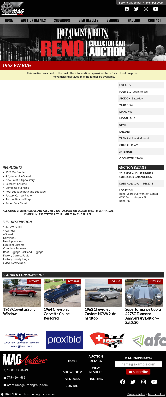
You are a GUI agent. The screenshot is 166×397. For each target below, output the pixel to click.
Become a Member (130, 2)
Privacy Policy (136, 394)
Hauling (134, 20)
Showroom (62, 20)
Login (155, 2)
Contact (154, 20)
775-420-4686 (14, 377)
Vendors (113, 20)
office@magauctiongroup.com (25, 385)
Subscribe (138, 372)
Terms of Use (156, 394)
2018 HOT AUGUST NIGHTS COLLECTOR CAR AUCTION (136, 175)
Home (9, 20)
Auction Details (33, 20)
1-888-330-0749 (15, 370)
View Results (88, 20)
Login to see (140, 91)
